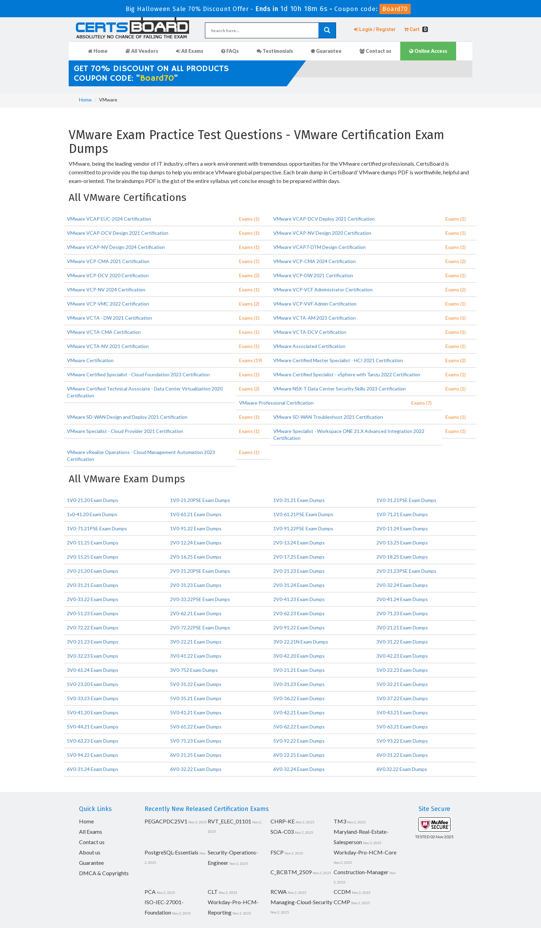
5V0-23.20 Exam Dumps (92, 684)
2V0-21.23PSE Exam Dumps (406, 571)
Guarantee (326, 51)
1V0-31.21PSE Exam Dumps (406, 500)
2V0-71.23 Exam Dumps (402, 613)
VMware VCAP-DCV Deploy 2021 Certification (324, 219)
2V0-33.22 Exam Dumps (92, 599)
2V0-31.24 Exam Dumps (299, 585)
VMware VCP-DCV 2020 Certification (108, 275)
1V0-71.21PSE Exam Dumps (97, 528)
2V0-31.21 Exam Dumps (92, 585)
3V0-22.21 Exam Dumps (196, 642)
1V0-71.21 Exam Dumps (402, 514)
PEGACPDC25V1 (166, 821)
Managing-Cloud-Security (301, 902)
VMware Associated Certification (309, 346)
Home (98, 51)
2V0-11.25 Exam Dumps (92, 542)
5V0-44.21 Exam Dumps (92, 726)
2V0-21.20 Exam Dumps (92, 571)
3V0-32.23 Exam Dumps (92, 656)
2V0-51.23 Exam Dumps (92, 613)
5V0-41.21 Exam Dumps (196, 712)
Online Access (428, 51)
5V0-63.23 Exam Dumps (92, 741)
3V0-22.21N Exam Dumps (300, 642)
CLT (213, 891)
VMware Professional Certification (276, 403)
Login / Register (375, 29)
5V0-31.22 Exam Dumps (196, 684)
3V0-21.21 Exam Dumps (402, 627)
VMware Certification (90, 360)
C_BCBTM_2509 (291, 872)
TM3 (340, 821)
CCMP (342, 902)
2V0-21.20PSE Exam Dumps (200, 571)
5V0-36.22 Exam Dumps (299, 698)
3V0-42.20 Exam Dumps (299, 656)
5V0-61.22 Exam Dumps (196, 726)
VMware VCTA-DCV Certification (309, 332)
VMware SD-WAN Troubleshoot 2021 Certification (328, 417)
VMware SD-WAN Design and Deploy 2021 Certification (127, 417)
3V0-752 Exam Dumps (194, 670)
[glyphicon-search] (327, 30)
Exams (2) (455, 261)
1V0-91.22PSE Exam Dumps (303, 528)
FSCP (277, 852)
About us (89, 852)
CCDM (342, 891)
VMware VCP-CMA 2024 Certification (314, 261)
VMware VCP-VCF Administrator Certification (323, 289)
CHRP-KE (282, 821)
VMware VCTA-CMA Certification (104, 332)
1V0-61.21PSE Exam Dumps (303, 514)
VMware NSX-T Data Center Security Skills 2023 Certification (339, 389)
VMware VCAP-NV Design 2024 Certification (116, 247)
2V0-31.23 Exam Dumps (196, 585)
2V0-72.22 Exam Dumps (92, 627)
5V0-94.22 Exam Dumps (92, 755)
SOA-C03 (282, 831)
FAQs (230, 51)
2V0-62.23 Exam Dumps (299, 613)
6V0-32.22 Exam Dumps (196, 769)
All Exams (189, 51)
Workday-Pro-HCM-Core (365, 852)
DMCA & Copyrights (104, 873)
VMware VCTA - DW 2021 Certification (109, 318)
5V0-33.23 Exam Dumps (92, 698)
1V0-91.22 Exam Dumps (196, 528)
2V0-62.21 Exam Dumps (196, 613)
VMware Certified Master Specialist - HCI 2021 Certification (338, 360)
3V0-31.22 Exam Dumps (402, 642)
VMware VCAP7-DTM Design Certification (319, 247)
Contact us (375, 51)
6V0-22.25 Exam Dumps (299, 755)
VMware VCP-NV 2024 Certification (106, 289)
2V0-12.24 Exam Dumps (196, 542)
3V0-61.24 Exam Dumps (92, 670)
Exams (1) (249, 219)
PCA (150, 891)
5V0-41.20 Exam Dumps (92, 712)
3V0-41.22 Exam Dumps (196, 656)
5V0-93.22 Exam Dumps (402, 741)
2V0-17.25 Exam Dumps (299, 557)
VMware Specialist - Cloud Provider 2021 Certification (125, 431)
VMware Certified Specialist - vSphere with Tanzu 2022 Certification (346, 374)
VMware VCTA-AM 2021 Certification (314, 318)
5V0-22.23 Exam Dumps (402, 670)
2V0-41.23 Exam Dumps (299, 599)
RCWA (278, 891)
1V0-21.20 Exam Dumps (92, 500)
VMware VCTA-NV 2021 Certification (108, 346)
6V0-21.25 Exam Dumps (196, 755)
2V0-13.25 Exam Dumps (402, 542)
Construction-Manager (361, 872)
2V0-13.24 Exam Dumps (299, 542)
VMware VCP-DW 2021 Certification (313, 275)
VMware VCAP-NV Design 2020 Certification (322, 233)
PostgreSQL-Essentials (171, 852)
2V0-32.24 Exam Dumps (402, 585)
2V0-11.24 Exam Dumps (402, 528)
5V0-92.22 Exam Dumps (299, 741)
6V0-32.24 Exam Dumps (299, 769)
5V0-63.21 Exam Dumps (402, 726)
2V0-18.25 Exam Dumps (402, 557)
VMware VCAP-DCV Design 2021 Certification (117, 233)
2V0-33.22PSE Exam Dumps (200, 599)
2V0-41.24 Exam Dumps (402, 599)
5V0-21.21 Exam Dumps (299, 670)
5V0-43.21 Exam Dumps (402, 712)
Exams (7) (421, 403)
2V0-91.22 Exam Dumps (299, 627)
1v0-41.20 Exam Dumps (92, 514)
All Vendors (142, 51)
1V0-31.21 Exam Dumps (299, 500)
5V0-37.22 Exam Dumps (402, 698)
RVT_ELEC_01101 (229, 821)
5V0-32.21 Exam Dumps (402, 684)
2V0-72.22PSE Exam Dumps (200, 627)
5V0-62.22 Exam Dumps (299, 726)
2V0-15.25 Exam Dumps (92, 557)
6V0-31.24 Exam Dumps (92, 769)
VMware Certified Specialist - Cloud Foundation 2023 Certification (138, 374)
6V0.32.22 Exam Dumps (401, 769)
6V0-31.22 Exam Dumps (402, 755)
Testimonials (275, 51)
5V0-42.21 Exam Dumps (299, 712)
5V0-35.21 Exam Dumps (196, 698)
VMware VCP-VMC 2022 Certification (108, 304)
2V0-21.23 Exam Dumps (299, 571)
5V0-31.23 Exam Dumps (299, 684)
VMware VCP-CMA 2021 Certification (108, 261)
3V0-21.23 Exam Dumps (92, 642)
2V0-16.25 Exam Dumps (196, 557)
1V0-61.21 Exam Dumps (196, 514)
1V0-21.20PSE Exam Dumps (200, 500)
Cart (416, 29)
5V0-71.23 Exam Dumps (196, 741)
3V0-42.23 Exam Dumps (402, 656)
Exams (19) (250, 360)
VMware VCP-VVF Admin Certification (314, 304)
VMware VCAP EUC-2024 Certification (109, 219)
